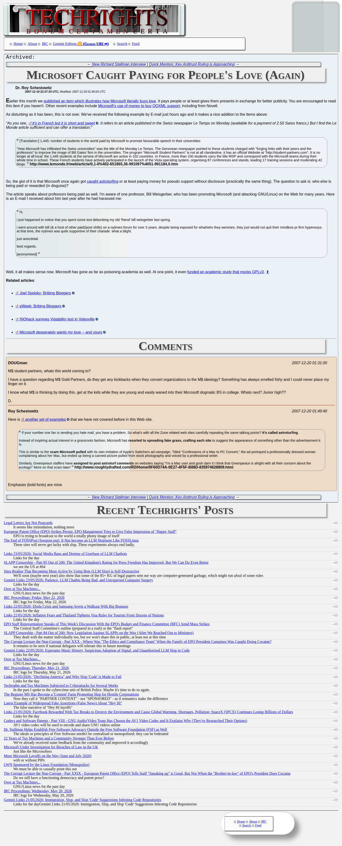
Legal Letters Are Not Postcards (28, 524)
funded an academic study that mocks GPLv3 (225, 273)
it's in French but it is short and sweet (63, 124)
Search (122, 44)
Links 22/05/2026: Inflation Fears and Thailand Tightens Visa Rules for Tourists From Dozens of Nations (84, 616)
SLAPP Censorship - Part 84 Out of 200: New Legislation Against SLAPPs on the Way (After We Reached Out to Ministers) (99, 634)
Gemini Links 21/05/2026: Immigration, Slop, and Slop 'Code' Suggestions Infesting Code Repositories (82, 801)
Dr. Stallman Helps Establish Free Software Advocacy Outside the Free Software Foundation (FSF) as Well (85, 731)
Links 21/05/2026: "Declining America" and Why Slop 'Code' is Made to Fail (62, 678)
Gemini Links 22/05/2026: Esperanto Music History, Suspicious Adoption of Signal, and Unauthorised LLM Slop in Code (97, 652)
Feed (135, 44)
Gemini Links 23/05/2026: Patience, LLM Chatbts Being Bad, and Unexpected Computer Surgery (78, 581)
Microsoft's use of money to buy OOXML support (139, 107)
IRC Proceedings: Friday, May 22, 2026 (34, 599)
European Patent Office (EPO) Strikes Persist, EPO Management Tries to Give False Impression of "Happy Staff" (90, 533)
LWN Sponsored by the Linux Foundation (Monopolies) (47, 766)
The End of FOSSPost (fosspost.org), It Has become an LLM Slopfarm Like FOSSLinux (71, 542)
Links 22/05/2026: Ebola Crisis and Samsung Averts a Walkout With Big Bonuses (66, 608)
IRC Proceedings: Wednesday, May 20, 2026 (38, 792)
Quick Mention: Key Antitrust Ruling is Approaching (192, 65)
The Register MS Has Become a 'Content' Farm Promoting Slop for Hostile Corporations (71, 695)
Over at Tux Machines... (22, 590)
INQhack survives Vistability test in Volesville (56, 320)
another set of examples (45, 421)
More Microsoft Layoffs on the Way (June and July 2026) (47, 757)
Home (18, 44)
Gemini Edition (64, 44)
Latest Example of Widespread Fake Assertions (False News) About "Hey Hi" (63, 704)
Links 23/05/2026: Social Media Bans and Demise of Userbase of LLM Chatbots (65, 555)
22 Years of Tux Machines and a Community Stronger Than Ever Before (59, 739)
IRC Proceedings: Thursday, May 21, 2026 (36, 669)
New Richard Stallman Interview (119, 65)
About (32, 44)
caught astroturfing (103, 183)
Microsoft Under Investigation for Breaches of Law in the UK (51, 748)
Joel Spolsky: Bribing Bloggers (45, 294)
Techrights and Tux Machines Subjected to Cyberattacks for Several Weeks (61, 687)
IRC (45, 44)
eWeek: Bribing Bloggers (40, 307)
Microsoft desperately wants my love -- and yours (60, 333)
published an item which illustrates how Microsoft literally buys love (100, 102)
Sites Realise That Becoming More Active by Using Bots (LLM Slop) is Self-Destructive (71, 572)
